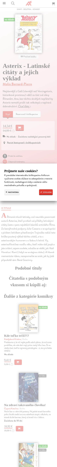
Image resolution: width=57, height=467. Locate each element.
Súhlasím (46, 192)
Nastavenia (12, 192)
